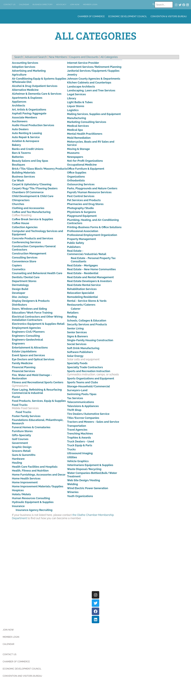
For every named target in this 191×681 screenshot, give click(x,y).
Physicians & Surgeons (81, 212)
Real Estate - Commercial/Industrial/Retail (86, 252)
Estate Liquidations (24, 351)
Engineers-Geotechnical (27, 339)
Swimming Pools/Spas (82, 394)
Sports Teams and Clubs (82, 382)
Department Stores (24, 281)
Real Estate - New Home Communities (91, 269)
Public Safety (75, 242)
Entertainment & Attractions (30, 347)
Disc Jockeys (20, 296)
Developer (18, 292)
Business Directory (43, 4)
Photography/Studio (80, 208)
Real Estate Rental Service (84, 285)
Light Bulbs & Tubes (80, 102)
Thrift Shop (74, 409)
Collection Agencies (25, 227)
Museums (73, 152)
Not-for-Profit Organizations (85, 160)
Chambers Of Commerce (28, 192)
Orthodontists (76, 180)
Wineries (72, 492)
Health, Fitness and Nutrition (30, 470)
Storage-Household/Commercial (88, 386)
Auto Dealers (20, 129)
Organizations (76, 176)
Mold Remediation (79, 137)
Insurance (18, 506)
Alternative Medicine (25, 89)
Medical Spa (75, 129)
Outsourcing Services (81, 184)
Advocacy (61, 4)
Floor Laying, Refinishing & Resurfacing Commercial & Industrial (37, 391)
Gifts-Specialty (21, 435)
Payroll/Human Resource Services (89, 192)
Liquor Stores (75, 106)
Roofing (72, 316)
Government (20, 442)
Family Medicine (22, 363)
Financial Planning (23, 367)
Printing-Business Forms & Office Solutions (94, 227)
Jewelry (72, 74)
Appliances (19, 101)
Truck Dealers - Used (80, 441)
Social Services (77, 344)
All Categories (109, 57)
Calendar (24, 4)
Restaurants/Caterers (81, 304)
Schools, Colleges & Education (86, 320)
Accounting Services (25, 62)
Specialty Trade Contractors (85, 367)
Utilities (72, 457)
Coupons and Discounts (83, 57)
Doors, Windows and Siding (29, 308)
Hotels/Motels (21, 494)
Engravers (18, 343)
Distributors (19, 304)
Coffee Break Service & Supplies (32, 219)
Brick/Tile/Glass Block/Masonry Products (39, 168)
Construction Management (29, 253)
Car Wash (18, 180)
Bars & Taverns (21, 152)
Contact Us (9, 4)
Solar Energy (75, 355)
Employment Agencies (26, 327)
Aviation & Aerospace (25, 141)
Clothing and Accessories (28, 208)
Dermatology (20, 285)
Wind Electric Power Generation (87, 488)
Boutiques (18, 164)
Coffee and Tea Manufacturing (31, 212)
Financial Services (23, 371)
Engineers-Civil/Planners (28, 331)
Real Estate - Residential (82, 273)
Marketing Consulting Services (86, 121)
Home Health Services (26, 478)
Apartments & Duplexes (27, 97)
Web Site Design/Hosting (83, 480)
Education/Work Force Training (32, 312)
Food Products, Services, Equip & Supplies (39, 400)
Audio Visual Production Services (33, 125)
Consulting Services (24, 257)
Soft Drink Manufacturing (83, 348)
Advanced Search (36, 57)
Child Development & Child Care (32, 196)
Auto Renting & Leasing (27, 133)
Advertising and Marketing (29, 70)
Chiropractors (21, 200)
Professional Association (82, 231)
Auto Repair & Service (26, 137)
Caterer (76, 308)
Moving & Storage (78, 149)
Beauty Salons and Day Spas (30, 160)
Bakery (16, 144)
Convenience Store (24, 261)
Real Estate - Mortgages (82, 265)
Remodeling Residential (82, 296)
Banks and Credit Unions (27, 149)
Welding (72, 484)
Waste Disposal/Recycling (84, 469)
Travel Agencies (77, 429)
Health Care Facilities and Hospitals (34, 466)
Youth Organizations (80, 496)
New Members (58, 57)
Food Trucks (19, 404)
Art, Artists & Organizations (29, 109)
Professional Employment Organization (92, 235)
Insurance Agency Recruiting (34, 510)
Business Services (23, 176)
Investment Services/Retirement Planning (94, 66)
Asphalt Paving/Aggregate (29, 113)
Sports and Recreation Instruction (88, 371)
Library (71, 98)
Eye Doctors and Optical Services (33, 359)
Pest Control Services (80, 196)
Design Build (20, 289)
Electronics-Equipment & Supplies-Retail (38, 323)
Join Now (75, 4)
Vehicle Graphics (78, 461)
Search (18, 57)
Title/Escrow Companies (83, 417)
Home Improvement (25, 482)
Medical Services (78, 125)
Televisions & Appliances (83, 406)
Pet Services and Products (84, 200)
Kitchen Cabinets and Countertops (89, 82)
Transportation (76, 425)
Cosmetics (18, 269)
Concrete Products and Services (32, 238)
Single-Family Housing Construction (90, 340)
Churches (18, 204)
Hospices (18, 490)
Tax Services (75, 398)
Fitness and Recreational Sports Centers (37, 382)
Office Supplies (76, 172)
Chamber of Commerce (91, 16)
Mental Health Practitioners (84, 133)
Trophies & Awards (79, 437)
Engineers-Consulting (26, 335)
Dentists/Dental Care (26, 277)
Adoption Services (23, 66)
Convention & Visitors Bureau (169, 16)
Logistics (73, 110)
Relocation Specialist (80, 292)
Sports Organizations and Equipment (90, 378)
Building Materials (23, 172)
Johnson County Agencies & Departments (93, 78)
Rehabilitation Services (82, 289)
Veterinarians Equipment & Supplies (90, 465)
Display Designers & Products (31, 300)
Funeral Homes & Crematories (31, 427)
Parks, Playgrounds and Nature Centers (92, 188)
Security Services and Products (87, 324)
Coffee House (20, 223)
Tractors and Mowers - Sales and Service (93, 421)
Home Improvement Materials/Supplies (37, 486)
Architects (18, 105)
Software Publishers (80, 352)
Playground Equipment (82, 215)
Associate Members (24, 117)
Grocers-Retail (21, 450)
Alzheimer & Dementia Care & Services (36, 93)
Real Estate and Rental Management (90, 277)
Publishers (74, 246)
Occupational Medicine (82, 164)
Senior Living (75, 328)
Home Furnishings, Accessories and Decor (39, 474)
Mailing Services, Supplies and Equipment (94, 114)
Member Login (90, 4)
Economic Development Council (127, 16)
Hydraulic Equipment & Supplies (33, 502)
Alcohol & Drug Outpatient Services (34, 85)
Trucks (71, 449)
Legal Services (76, 94)
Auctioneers (19, 121)
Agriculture (19, 74)
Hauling (17, 462)
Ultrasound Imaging (80, 453)
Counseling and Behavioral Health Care (37, 273)
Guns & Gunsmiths (23, 454)
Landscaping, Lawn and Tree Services (91, 90)
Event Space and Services (28, 355)
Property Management (81, 239)
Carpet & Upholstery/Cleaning (31, 184)
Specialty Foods (77, 363)
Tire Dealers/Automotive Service (88, 413)
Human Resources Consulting (31, 498)
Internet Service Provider (83, 62)
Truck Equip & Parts (79, 445)
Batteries (18, 156)
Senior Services (77, 332)
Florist (16, 397)
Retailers (73, 312)
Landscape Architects (81, 86)
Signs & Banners (77, 336)
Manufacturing (76, 118)
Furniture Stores (22, 431)
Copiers (17, 265)
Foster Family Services (26, 416)
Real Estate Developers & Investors (89, 281)
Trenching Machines (80, 433)
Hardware (18, 458)
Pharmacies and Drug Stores (85, 204)
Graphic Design (21, 447)
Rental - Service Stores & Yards (87, 300)
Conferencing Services (26, 242)
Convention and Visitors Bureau (22, 676)
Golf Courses (20, 439)
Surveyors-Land (77, 390)
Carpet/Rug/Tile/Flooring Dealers (34, 188)
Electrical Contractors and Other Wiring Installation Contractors (37, 318)
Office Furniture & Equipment (85, 168)
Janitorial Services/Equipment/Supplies (93, 70)
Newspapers (75, 156)
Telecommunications (80, 402)
